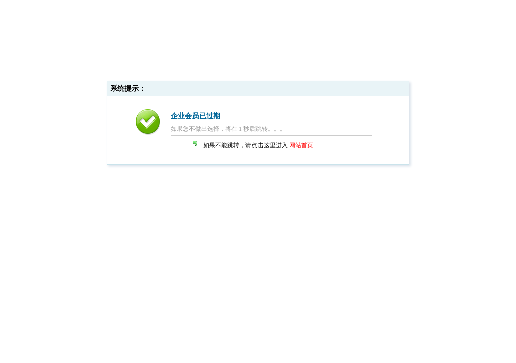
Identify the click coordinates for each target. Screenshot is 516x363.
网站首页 (301, 145)
